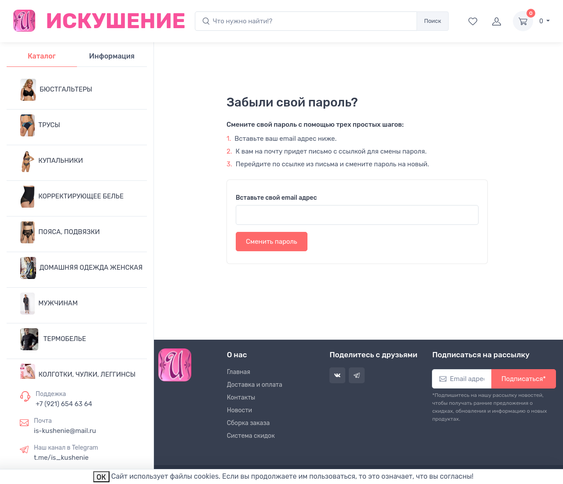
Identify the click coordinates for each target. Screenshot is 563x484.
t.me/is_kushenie (61, 458)
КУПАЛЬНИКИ (51, 161)
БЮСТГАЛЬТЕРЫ (56, 90)
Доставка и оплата (254, 385)
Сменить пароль (271, 242)
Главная (238, 372)
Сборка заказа (248, 423)
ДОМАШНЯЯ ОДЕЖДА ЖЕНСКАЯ (81, 268)
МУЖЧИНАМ (49, 304)
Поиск (432, 21)
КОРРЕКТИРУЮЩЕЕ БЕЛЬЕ (72, 197)
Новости (239, 410)
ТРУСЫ (40, 125)
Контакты (241, 397)
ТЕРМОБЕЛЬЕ (53, 339)
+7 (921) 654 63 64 (64, 404)
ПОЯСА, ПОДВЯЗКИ (60, 232)
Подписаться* (523, 379)
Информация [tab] (112, 56)
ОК (101, 477)
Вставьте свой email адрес (276, 198)
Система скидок (251, 436)
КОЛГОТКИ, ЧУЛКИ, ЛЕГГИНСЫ (77, 375)
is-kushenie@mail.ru (65, 431)
